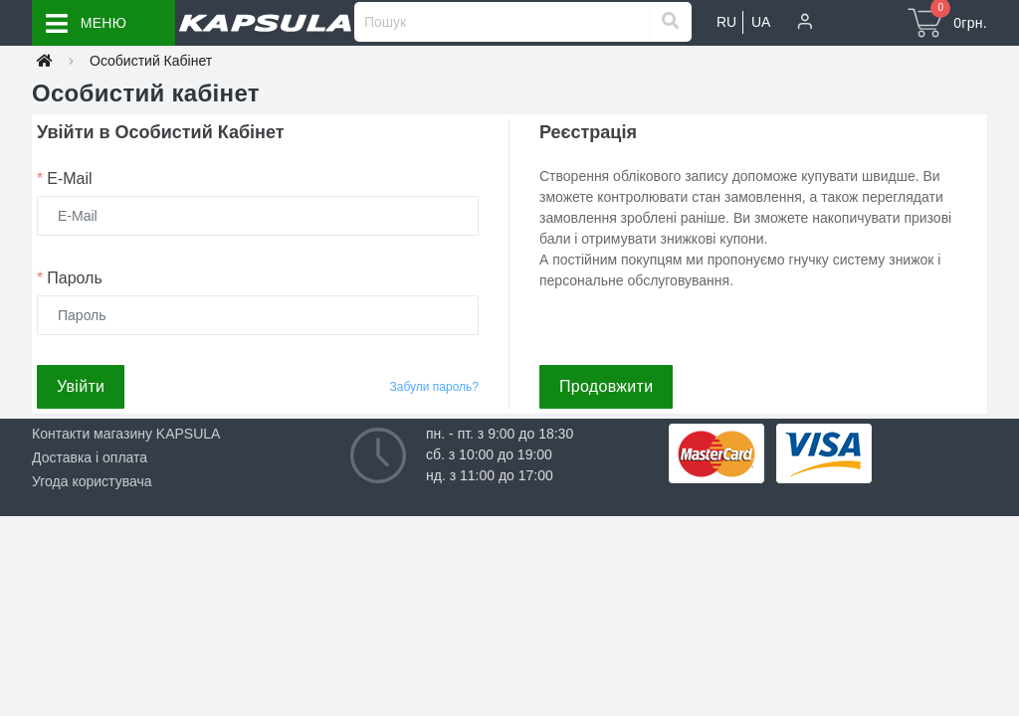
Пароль (69, 277)
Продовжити (606, 386)
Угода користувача (91, 481)
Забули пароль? (435, 387)
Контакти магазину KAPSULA (126, 434)
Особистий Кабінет (151, 61)
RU (726, 22)
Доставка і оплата (89, 457)
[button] (805, 23)
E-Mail (65, 178)
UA (760, 22)
